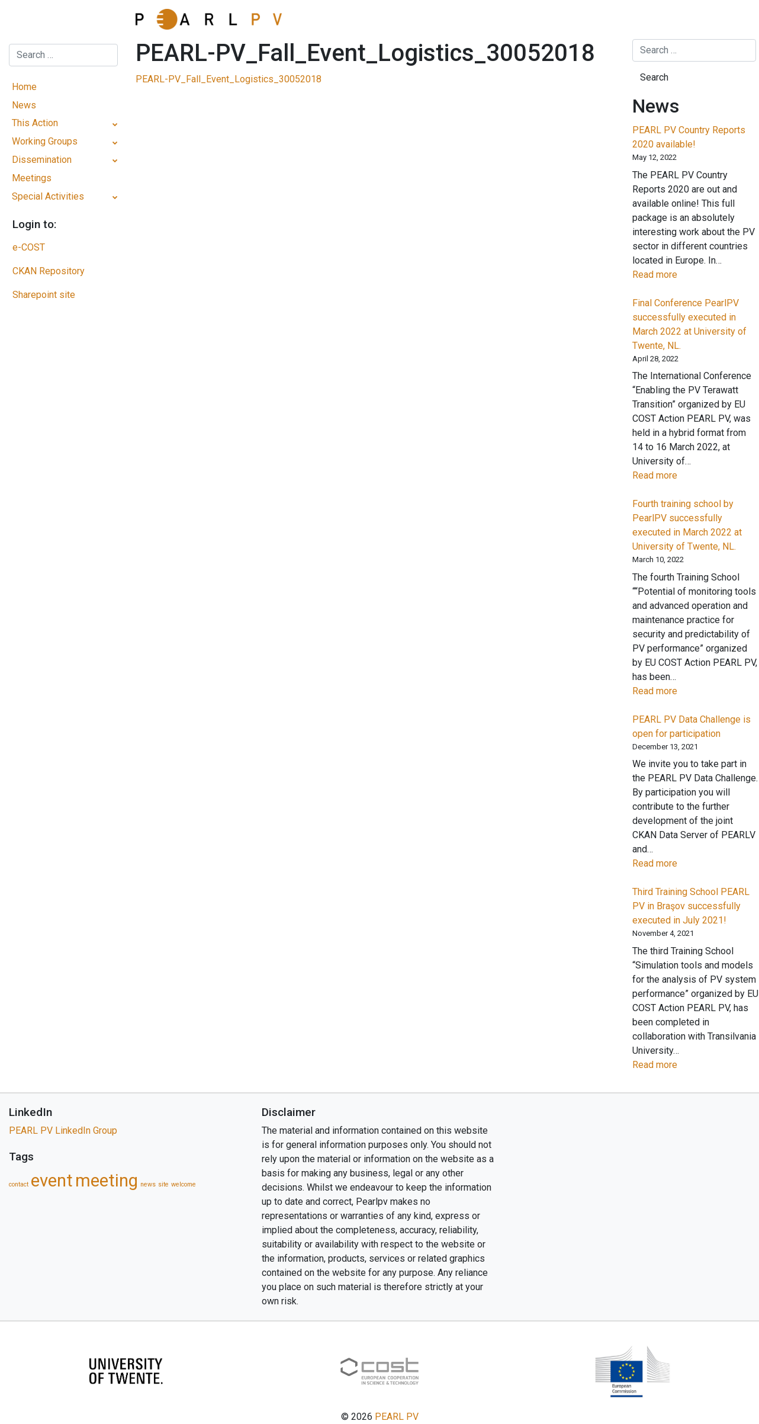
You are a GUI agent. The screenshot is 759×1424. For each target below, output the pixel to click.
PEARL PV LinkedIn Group (63, 1130)
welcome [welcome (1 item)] (183, 1184)
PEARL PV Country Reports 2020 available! (688, 137)
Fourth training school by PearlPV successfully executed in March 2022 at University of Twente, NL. (687, 525)
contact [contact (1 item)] (18, 1184)
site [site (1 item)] (163, 1184)
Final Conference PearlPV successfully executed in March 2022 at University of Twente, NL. (689, 324)
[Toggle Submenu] (115, 123)
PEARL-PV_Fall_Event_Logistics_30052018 (228, 79)
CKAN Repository (48, 271)
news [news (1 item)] (148, 1184)
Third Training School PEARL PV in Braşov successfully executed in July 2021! (691, 906)
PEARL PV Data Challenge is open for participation (691, 726)
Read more (674, 275)
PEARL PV (397, 1416)
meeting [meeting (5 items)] (106, 1180)
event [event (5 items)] (52, 1180)
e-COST (28, 247)
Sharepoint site (43, 294)
